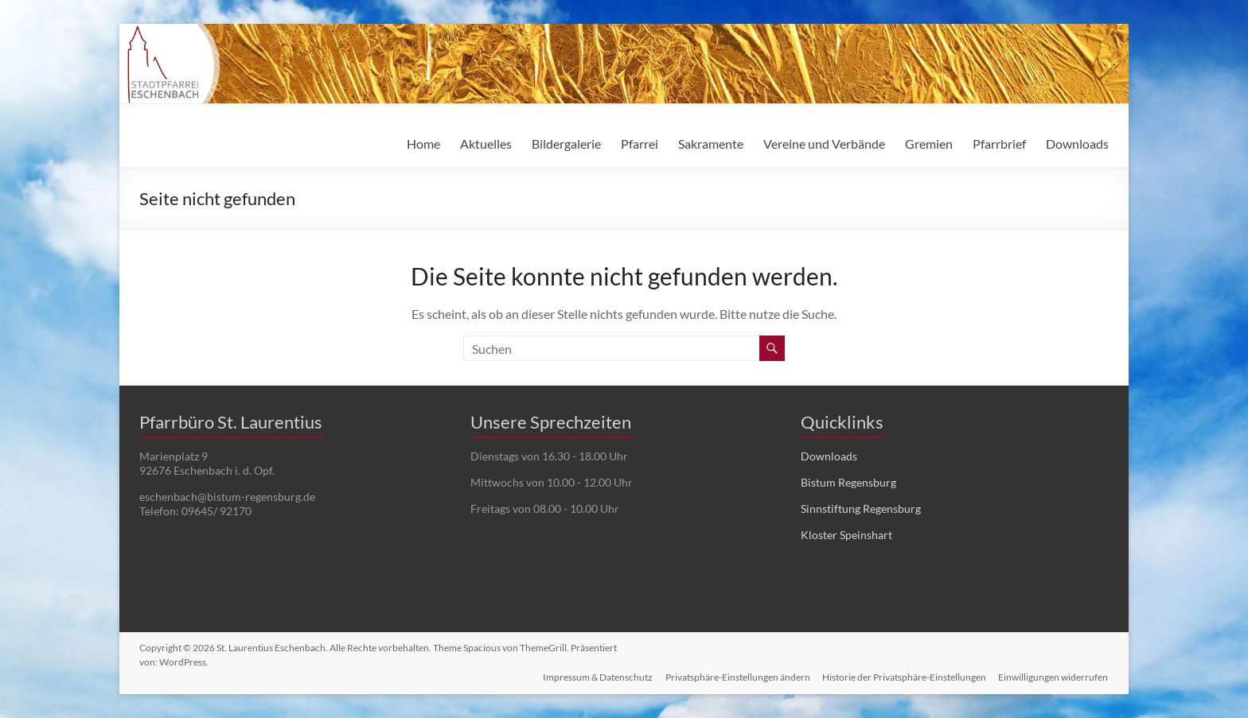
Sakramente (710, 143)
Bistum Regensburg (848, 482)
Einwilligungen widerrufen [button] (1054, 676)
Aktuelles (486, 143)
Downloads (1077, 143)
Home (423, 143)
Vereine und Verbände (824, 143)
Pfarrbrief (999, 143)
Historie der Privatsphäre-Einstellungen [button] (904, 676)
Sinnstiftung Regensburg (861, 508)
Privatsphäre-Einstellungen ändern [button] (737, 676)
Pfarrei (639, 143)
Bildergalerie (566, 143)
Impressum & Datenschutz (597, 676)
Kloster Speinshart (846, 534)
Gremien (929, 143)
